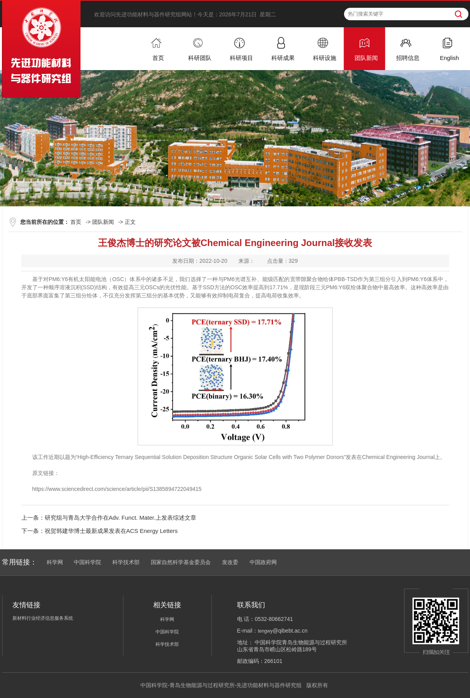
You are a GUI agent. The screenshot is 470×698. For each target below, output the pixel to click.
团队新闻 (103, 222)
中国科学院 (87, 562)
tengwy (265, 631)
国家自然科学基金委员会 (181, 562)
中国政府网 (263, 562)
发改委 (230, 562)
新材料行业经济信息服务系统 (42, 618)
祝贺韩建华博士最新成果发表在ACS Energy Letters (111, 530)
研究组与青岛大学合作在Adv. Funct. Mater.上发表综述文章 (121, 517)
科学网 (55, 562)
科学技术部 (126, 562)
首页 (75, 222)
